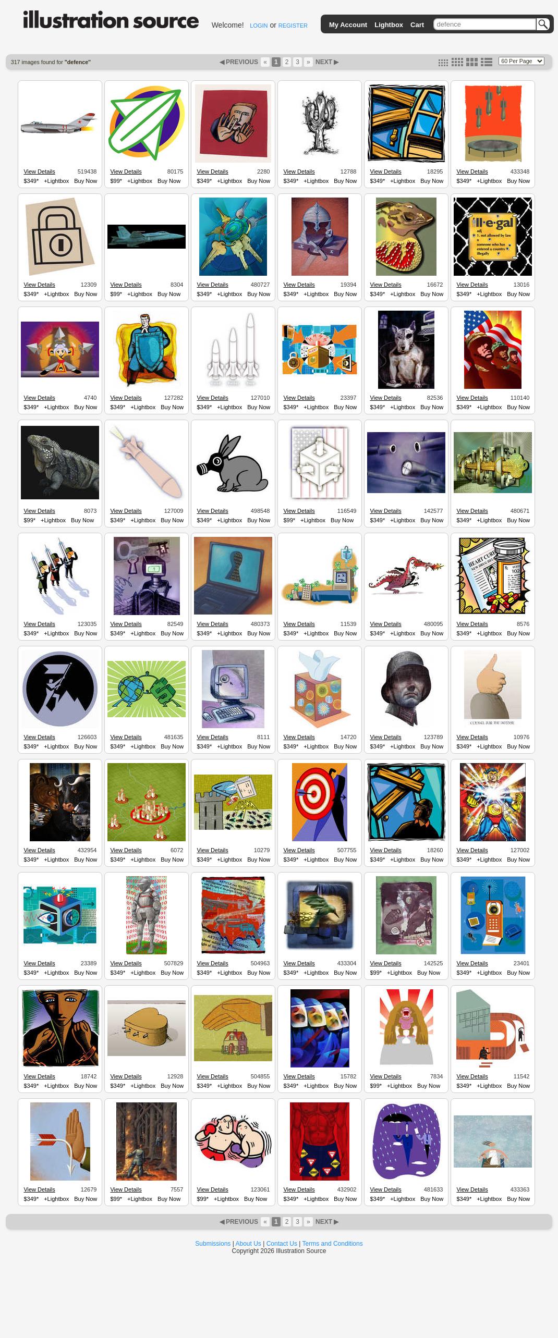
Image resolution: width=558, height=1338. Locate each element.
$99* (116, 181)
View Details (39, 171)
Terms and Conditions (332, 1243)
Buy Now (85, 181)
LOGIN (259, 25)
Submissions (213, 1243)
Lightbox (388, 25)
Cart (417, 25)
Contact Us (281, 1243)
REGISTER (293, 25)
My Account (348, 25)
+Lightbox (56, 181)
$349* (31, 181)
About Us (248, 1243)
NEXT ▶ (326, 62)
